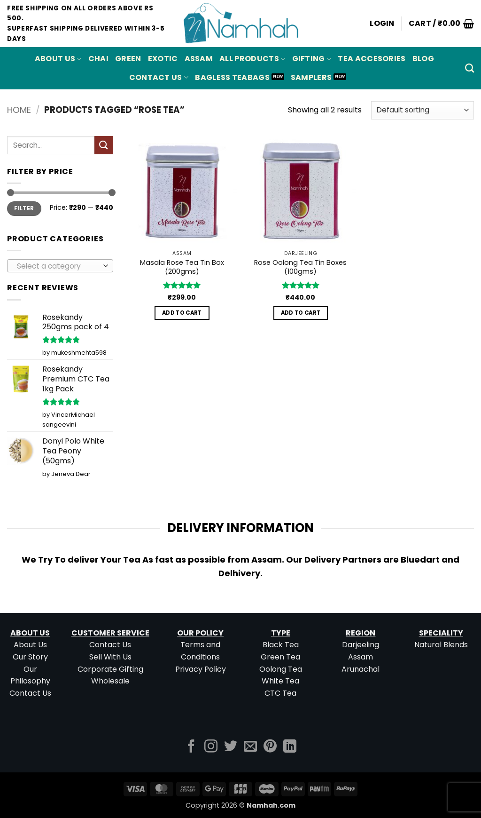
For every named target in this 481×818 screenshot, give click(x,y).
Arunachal (360, 669)
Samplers (311, 77)
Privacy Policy (200, 669)
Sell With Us (110, 656)
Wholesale (110, 680)
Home (19, 110)
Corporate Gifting (110, 669)
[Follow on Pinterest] (270, 747)
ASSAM (199, 58)
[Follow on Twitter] (230, 747)
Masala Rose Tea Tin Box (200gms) (182, 267)
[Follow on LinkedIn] (289, 747)
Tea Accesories (371, 58)
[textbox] (58, 266)
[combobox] (60, 265)
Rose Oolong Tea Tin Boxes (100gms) (300, 267)
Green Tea (280, 656)
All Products (252, 58)
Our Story (30, 656)
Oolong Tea (280, 669)
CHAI (98, 58)
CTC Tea (280, 693)
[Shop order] (422, 110)
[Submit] (103, 145)
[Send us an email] (250, 747)
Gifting (312, 58)
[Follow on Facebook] (191, 747)
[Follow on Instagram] (210, 747)
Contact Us (159, 77)
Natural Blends (441, 644)
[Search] (469, 68)
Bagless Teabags (232, 77)
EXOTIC (163, 58)
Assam (360, 656)
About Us (58, 58)
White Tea (280, 680)
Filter (24, 208)
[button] (382, 23)
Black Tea (281, 644)
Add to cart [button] (182, 313)
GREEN (128, 58)
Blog (423, 58)
